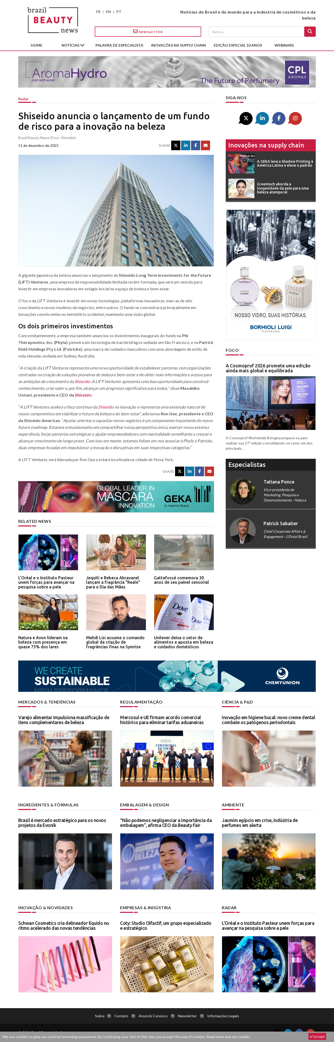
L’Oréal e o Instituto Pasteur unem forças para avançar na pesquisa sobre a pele (46, 582)
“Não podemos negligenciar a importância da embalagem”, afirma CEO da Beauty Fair (166, 823)
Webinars (284, 45)
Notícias (71, 45)
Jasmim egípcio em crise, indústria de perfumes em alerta (260, 823)
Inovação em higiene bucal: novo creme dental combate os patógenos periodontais (268, 720)
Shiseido (82, 381)
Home (36, 45)
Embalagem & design (144, 804)
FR (98, 11)
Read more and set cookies (228, 1036)
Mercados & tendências (47, 701)
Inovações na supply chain (178, 45)
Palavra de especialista (119, 45)
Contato (121, 1016)
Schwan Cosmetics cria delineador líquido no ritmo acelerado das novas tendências (63, 925)
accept (317, 1036)
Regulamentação (141, 701)
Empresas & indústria (145, 907)
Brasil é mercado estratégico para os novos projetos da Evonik (62, 823)
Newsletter (148, 31)
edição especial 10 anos (238, 45)
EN (108, 11)
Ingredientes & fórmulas (48, 804)
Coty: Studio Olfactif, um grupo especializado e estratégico (165, 925)
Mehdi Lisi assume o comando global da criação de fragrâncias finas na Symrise (115, 642)
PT (118, 11)
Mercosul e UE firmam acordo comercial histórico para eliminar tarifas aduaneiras (162, 720)
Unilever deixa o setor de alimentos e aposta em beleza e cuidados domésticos (183, 642)
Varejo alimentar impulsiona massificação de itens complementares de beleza (63, 720)
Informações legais (223, 1016)
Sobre (100, 1016)
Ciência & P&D (237, 701)
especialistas (247, 464)
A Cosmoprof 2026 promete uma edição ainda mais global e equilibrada (268, 368)
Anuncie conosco (153, 1016)
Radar (23, 99)
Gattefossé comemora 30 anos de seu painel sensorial (181, 580)
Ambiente (233, 804)
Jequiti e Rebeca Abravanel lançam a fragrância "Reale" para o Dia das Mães (113, 582)
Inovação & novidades (45, 907)
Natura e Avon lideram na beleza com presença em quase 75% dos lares (43, 642)
